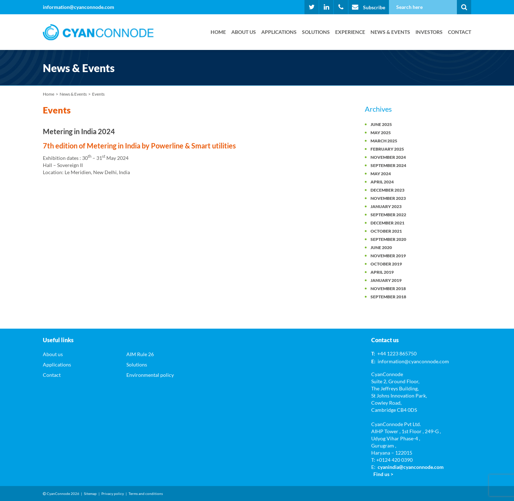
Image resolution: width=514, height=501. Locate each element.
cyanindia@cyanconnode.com (411, 467)
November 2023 (388, 198)
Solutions (316, 32)
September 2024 (388, 165)
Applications (279, 32)
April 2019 (382, 272)
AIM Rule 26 (140, 354)
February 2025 (387, 149)
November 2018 (388, 288)
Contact (459, 32)
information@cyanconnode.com (78, 7)
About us (243, 32)
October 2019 (386, 264)
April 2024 (382, 181)
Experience (350, 32)
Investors (429, 32)
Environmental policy (150, 375)
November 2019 (388, 255)
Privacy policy (112, 493)
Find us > (383, 474)
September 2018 (388, 296)
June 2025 (381, 124)
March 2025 (384, 140)
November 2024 (388, 157)
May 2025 (381, 132)
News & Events (390, 32)
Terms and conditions (145, 493)
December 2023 (387, 190)
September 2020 (388, 239)
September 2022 (388, 214)
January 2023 (386, 206)
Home (218, 32)
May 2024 (381, 173)
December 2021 (387, 223)
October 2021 (386, 231)
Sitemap (90, 493)
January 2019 (386, 280)
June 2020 (381, 247)
